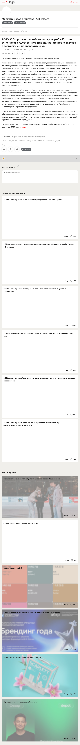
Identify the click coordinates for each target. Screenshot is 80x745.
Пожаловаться (20, 23)
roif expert (41, 141)
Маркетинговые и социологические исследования (28, 137)
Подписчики (14, 31)
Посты (4, 31)
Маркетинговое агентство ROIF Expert (25, 19)
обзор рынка (31, 141)
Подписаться (7, 23)
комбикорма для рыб (53, 141)
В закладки (26, 149)
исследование (12, 141)
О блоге (24, 31)
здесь (24, 127)
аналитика (22, 141)
